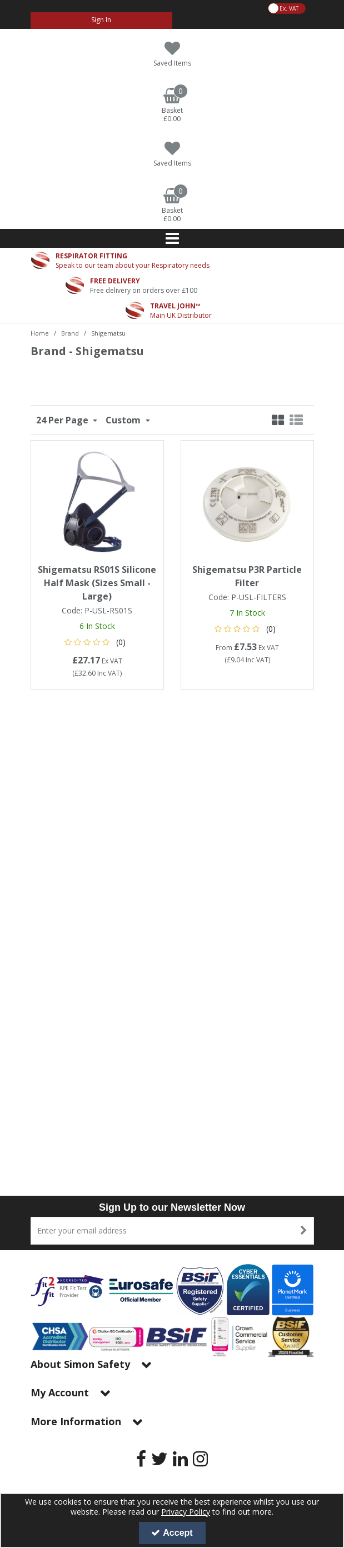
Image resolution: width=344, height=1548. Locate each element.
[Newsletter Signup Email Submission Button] (304, 1231)
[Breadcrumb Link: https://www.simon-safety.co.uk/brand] (70, 332)
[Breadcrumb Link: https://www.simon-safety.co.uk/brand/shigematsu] (108, 332)
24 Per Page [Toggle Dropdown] (63, 420)
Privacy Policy (185, 1511)
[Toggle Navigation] (172, 238)
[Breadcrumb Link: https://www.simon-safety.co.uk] (40, 332)
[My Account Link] (101, 20)
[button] (96, 642)
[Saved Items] (172, 54)
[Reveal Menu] (172, 238)
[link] (141, 1458)
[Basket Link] (172, 105)
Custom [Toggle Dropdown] (124, 420)
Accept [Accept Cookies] (171, 1532)
